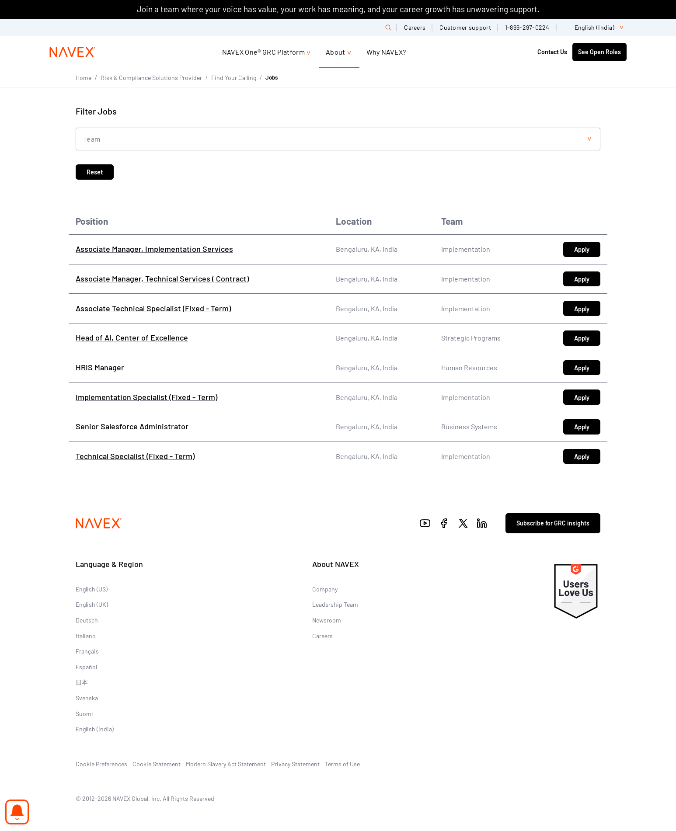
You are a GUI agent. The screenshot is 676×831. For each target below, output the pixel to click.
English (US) (92, 589)
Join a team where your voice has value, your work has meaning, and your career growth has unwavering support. (338, 9)
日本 (82, 682)
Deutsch (87, 620)
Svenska (87, 698)
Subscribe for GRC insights (552, 523)
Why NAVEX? (386, 52)
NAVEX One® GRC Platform (263, 52)
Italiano (86, 636)
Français (87, 651)
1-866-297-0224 (527, 27)
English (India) (95, 729)
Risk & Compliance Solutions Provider (151, 77)
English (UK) (92, 604)
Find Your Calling (233, 77)
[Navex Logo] (72, 52)
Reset (95, 172)
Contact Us (552, 52)
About (335, 52)
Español (86, 667)
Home (83, 77)
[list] (595, 27)
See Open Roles (599, 52)
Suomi (84, 713)
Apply (587, 251)
